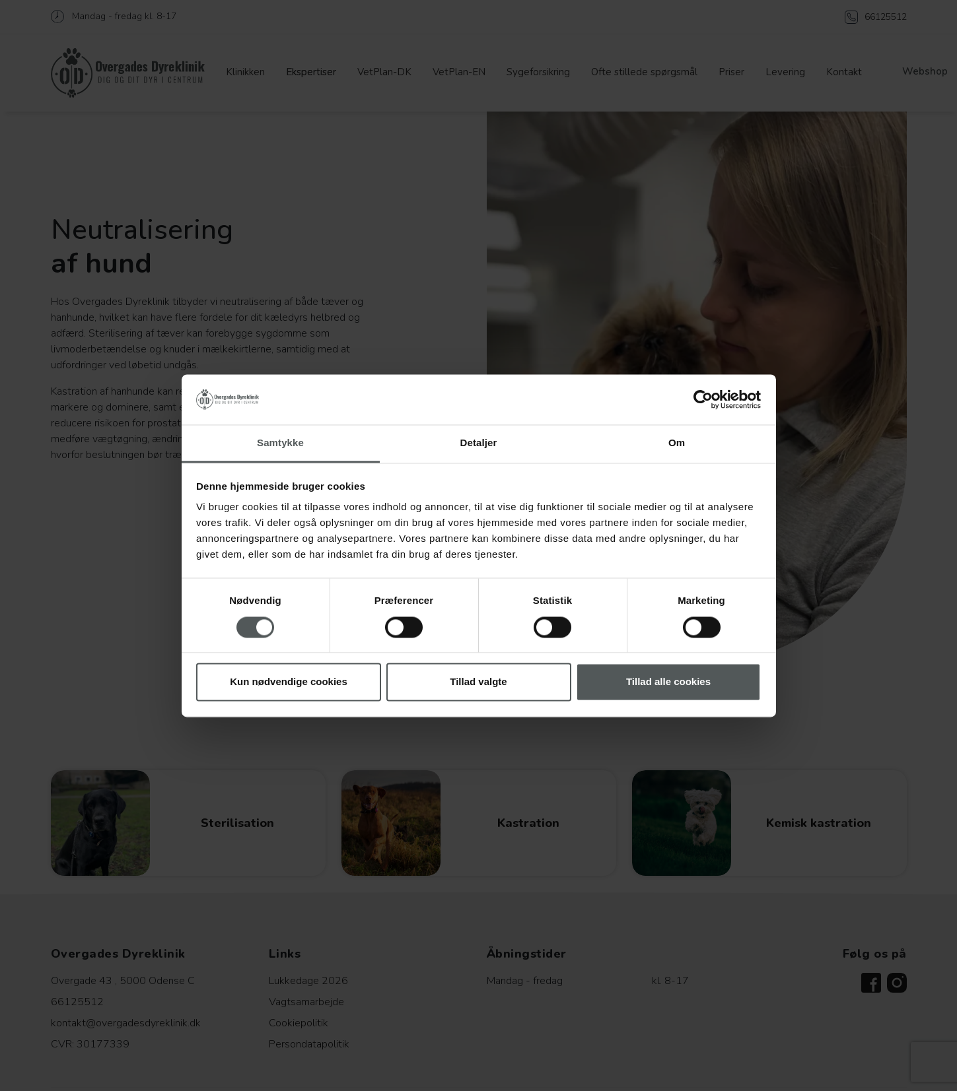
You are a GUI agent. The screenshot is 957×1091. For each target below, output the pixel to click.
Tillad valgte (478, 682)
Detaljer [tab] (478, 443)
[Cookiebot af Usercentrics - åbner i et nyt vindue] (703, 399)
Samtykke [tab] (280, 443)
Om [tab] (676, 443)
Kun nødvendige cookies (288, 682)
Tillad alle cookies (668, 682)
